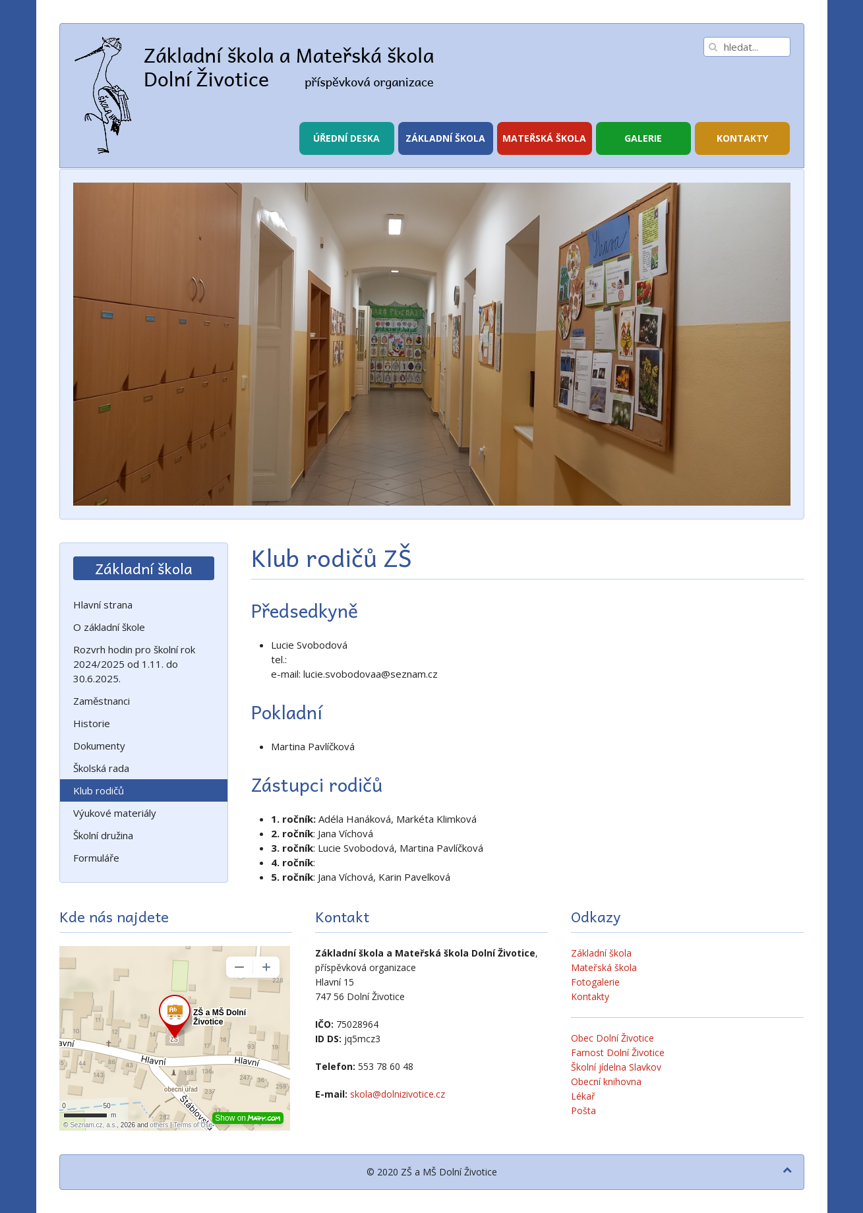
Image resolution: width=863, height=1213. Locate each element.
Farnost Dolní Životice (618, 1052)
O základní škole (109, 627)
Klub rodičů (98, 790)
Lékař (583, 1096)
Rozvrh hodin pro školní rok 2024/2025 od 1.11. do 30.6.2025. (134, 664)
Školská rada (101, 768)
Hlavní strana (103, 604)
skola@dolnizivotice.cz (397, 1094)
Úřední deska (346, 138)
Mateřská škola (544, 138)
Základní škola (445, 138)
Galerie (643, 138)
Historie (91, 723)
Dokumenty (99, 745)
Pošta (583, 1110)
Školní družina (103, 835)
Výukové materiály (114, 812)
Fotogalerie (595, 982)
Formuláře (96, 857)
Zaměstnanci (101, 700)
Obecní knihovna (606, 1081)
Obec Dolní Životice (612, 1038)
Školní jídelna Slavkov (616, 1067)
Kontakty (742, 138)
